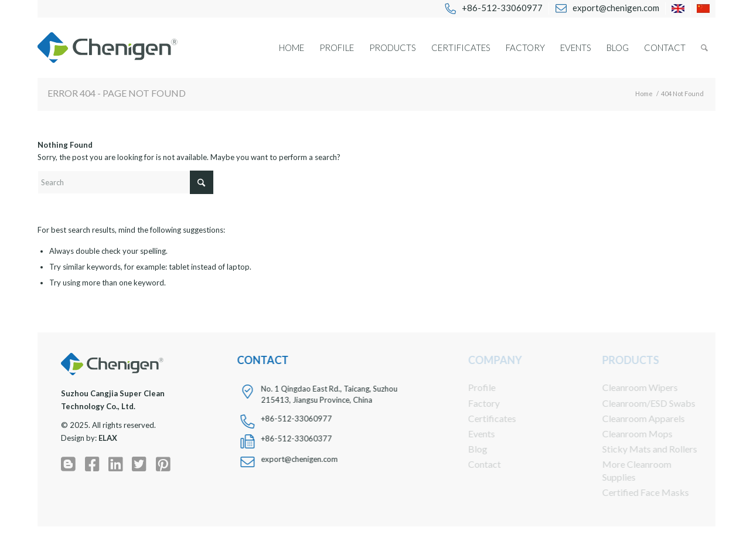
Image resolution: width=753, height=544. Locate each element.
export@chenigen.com (298, 459)
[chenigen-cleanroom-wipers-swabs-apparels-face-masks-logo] (108, 47)
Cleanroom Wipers (632, 387)
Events (473, 433)
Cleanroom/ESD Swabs (640, 403)
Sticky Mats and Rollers (641, 448)
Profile (474, 387)
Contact (476, 464)
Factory (476, 403)
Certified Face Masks (637, 492)
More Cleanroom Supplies (628, 470)
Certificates (484, 418)
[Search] (704, 47)
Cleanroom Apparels (635, 418)
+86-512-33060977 (295, 418)
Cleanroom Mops (629, 433)
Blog (469, 448)
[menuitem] (493, 8)
